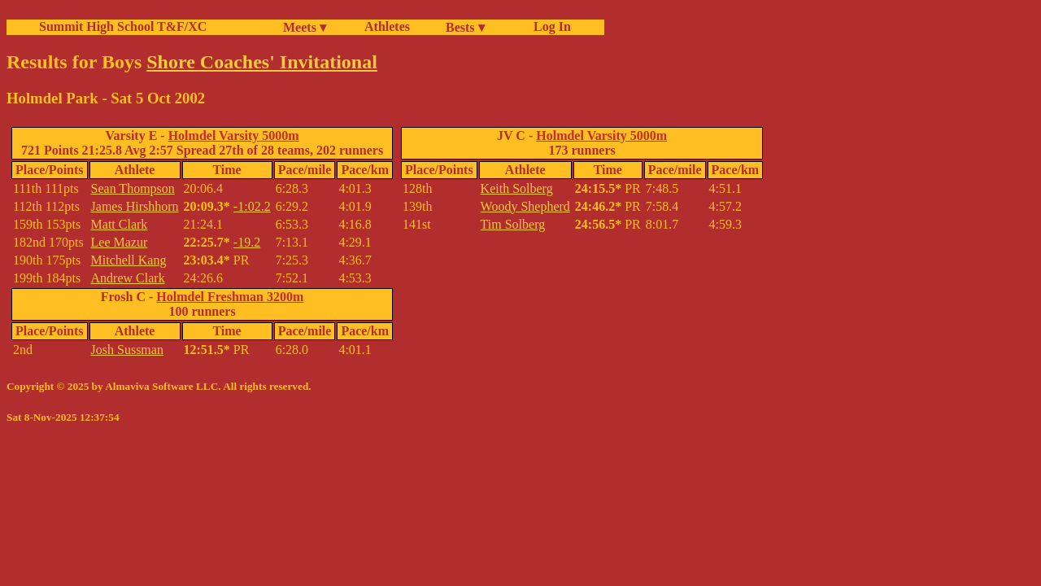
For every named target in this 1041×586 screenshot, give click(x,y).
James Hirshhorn (135, 206)
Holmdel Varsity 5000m (233, 135)
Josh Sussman (127, 349)
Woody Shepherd (525, 206)
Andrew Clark (128, 278)
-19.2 (246, 242)
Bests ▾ (465, 27)
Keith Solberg (517, 188)
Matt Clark (119, 224)
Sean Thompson (133, 188)
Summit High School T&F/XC (123, 26)
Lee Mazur (119, 242)
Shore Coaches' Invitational (261, 61)
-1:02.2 (252, 206)
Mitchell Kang (129, 260)
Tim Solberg (513, 224)
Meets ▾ (304, 27)
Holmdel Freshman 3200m (229, 297)
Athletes (387, 26)
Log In (549, 26)
